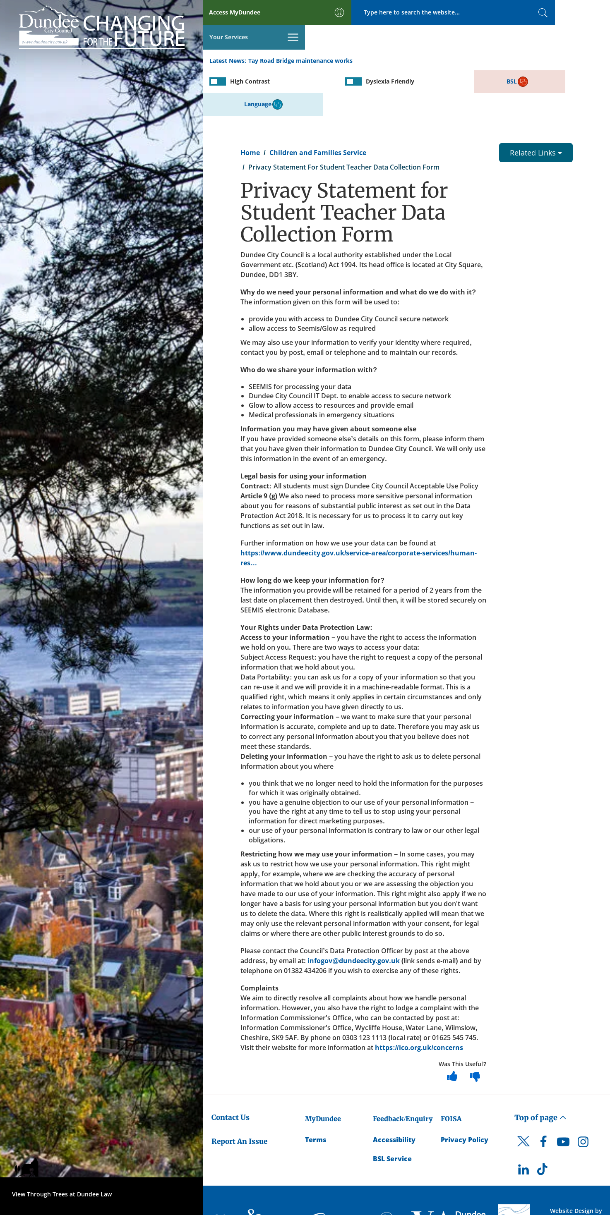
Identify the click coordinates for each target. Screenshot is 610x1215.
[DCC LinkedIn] (523, 1124)
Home (250, 105)
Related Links (536, 106)
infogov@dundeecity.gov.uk (353, 913)
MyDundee (323, 1072)
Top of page (540, 1071)
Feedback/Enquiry (403, 1072)
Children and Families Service (317, 105)
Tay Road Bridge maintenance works (300, 37)
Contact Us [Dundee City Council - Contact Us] (230, 1070)
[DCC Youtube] (563, 1097)
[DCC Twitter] (523, 1101)
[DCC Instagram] (583, 1097)
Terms (315, 1093)
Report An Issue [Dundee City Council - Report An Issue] (239, 1094)
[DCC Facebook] (543, 1097)
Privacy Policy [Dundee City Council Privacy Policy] (464, 1093)
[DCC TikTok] (543, 1124)
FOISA (451, 1072)
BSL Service (392, 1112)
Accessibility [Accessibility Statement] (394, 1093)
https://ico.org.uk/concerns (419, 1000)
